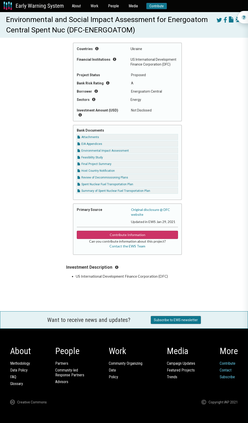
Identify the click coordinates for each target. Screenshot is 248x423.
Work (94, 6)
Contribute (156, 6)
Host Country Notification (96, 170)
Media (133, 6)
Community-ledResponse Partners (69, 372)
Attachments (88, 137)
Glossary (16, 383)
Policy (113, 377)
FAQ (13, 377)
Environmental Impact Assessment (103, 150)
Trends (172, 377)
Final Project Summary (94, 164)
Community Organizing (125, 363)
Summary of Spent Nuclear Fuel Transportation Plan (114, 191)
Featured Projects (181, 370)
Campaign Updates (181, 363)
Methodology (20, 363)
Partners (61, 363)
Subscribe (227, 377)
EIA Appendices (90, 144)
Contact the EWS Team (127, 246)
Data (112, 370)
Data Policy (19, 370)
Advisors (61, 381)
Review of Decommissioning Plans (103, 177)
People (113, 6)
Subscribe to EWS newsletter (176, 320)
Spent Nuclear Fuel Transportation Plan (105, 184)
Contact (226, 370)
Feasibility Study (90, 157)
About (76, 6)
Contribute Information (127, 235)
